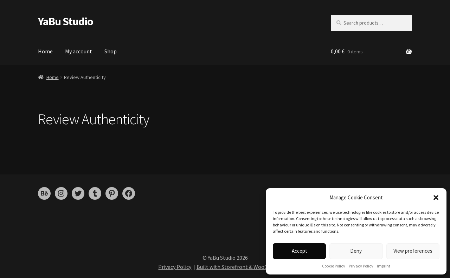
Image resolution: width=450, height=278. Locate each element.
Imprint (383, 266)
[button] (435, 197)
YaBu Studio (65, 21)
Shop (110, 51)
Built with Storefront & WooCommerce (244, 266)
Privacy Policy (361, 266)
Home (45, 51)
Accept (299, 250)
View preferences (412, 250)
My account (78, 51)
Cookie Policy (333, 266)
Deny (356, 250)
